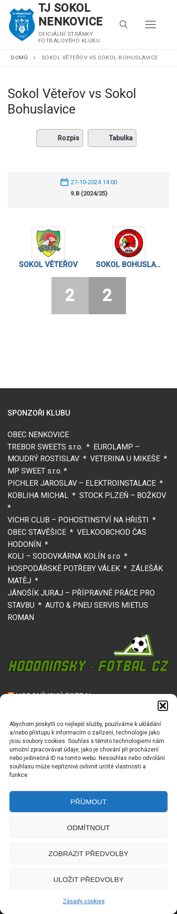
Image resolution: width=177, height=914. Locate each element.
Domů (19, 57)
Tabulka (112, 138)
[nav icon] (150, 24)
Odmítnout (88, 828)
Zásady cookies (84, 901)
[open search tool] (123, 24)
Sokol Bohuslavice (129, 264)
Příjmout (88, 802)
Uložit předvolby (88, 879)
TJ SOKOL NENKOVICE (70, 14)
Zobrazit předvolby (89, 853)
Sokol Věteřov (48, 264)
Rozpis (59, 138)
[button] (163, 705)
